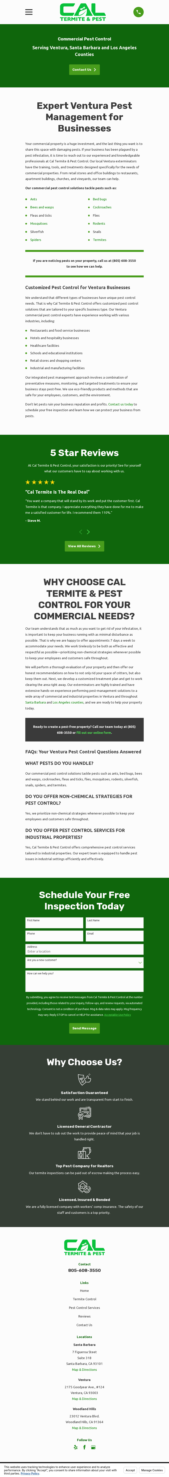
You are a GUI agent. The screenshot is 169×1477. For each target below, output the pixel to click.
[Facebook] (84, 1447)
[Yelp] (75, 1447)
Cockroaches (102, 207)
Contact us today (120, 404)
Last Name (93, 920)
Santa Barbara (35, 702)
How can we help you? (40, 973)
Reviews (84, 1316)
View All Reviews (84, 546)
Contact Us (84, 70)
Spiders (35, 240)
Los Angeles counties (68, 702)
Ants (33, 199)
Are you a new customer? (42, 960)
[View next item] (88, 532)
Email (90, 933)
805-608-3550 (84, 1270)
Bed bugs (100, 199)
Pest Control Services (84, 1307)
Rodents (99, 223)
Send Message (84, 1028)
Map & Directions (84, 1369)
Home (84, 1290)
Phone (31, 933)
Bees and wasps (42, 207)
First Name (33, 920)
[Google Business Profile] (93, 1447)
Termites (99, 240)
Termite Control (84, 1299)
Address (32, 946)
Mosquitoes (39, 223)
